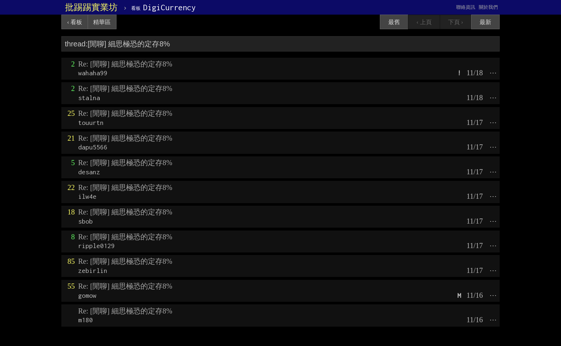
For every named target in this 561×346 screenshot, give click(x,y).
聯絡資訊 (465, 7)
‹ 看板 (74, 22)
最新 (485, 22)
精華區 (102, 22)
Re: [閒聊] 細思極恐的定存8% (125, 64)
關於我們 (488, 7)
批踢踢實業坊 (91, 7)
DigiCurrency (163, 7)
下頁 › (455, 22)
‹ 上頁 (423, 22)
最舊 (394, 22)
